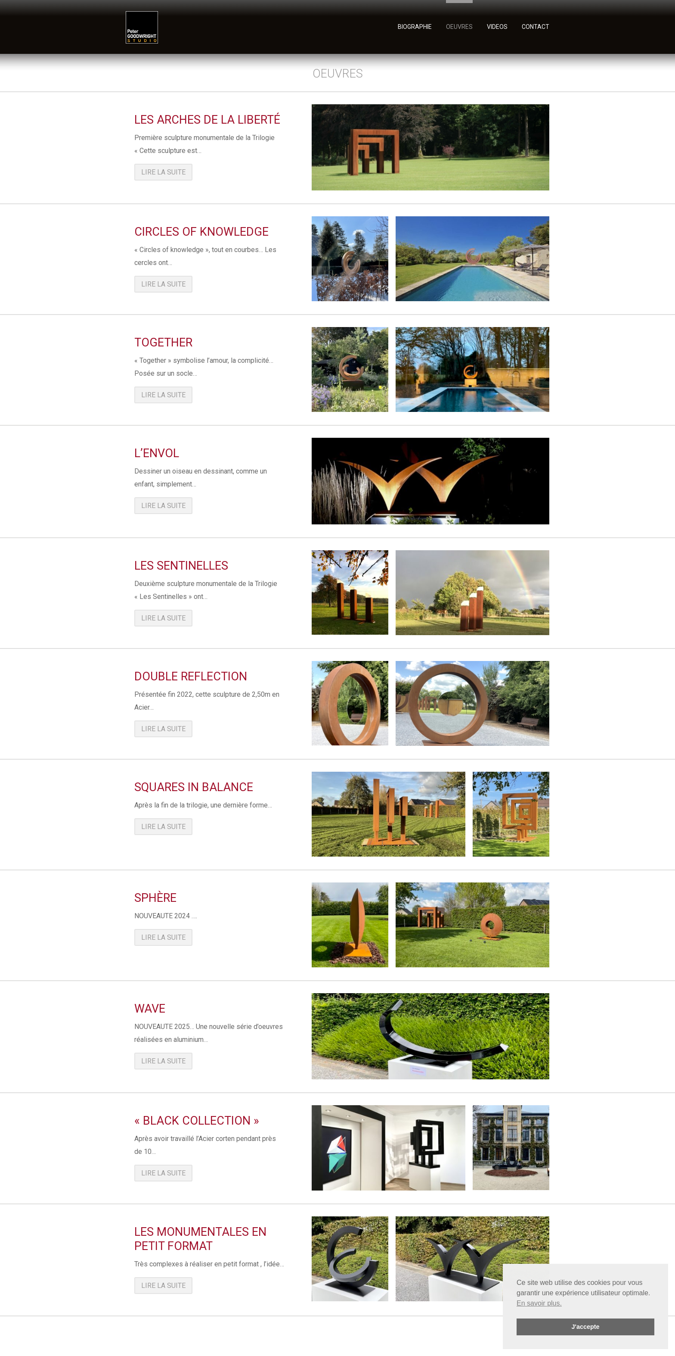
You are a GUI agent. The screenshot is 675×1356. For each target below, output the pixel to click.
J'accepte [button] (585, 1326)
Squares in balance (193, 787)
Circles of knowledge (201, 232)
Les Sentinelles (181, 566)
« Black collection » (196, 1121)
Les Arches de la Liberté (207, 120)
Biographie (415, 26)
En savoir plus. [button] (539, 1303)
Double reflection (190, 676)
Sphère (155, 898)
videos (497, 26)
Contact (535, 26)
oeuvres (459, 26)
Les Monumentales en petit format (200, 1239)
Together (163, 342)
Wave (149, 1009)
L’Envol (156, 453)
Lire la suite (163, 172)
